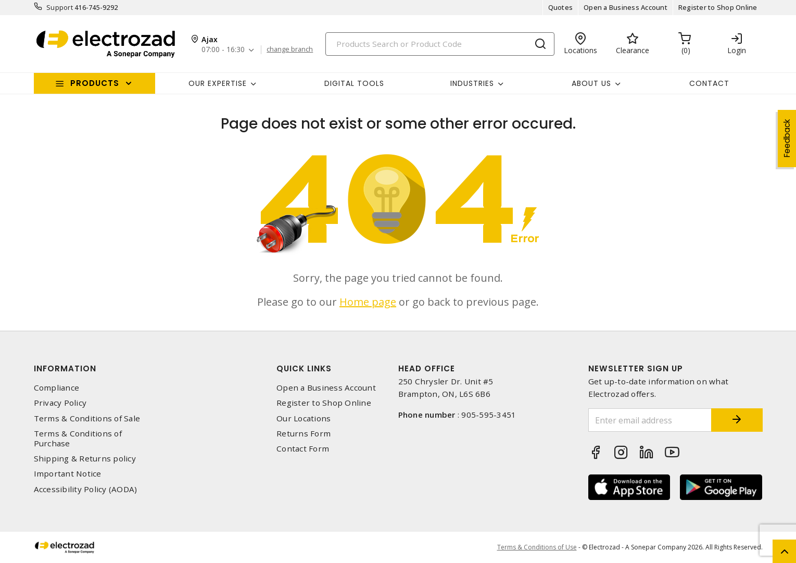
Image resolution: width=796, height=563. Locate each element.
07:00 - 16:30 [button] (223, 49)
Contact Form (302, 449)
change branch (290, 49)
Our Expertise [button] (217, 83)
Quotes (560, 7)
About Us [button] (591, 83)
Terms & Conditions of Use (537, 547)
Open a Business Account (625, 7)
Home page (367, 302)
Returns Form (303, 434)
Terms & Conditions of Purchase (78, 438)
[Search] (439, 44)
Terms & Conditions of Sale (87, 418)
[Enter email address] (649, 420)
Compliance (57, 388)
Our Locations (303, 418)
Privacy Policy (60, 403)
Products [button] (94, 83)
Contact (709, 83)
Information (65, 368)
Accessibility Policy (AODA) (85, 489)
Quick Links (304, 368)
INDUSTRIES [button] (472, 83)
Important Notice (68, 474)
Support (59, 7)
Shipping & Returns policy (85, 459)
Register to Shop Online (717, 7)
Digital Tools (354, 83)
